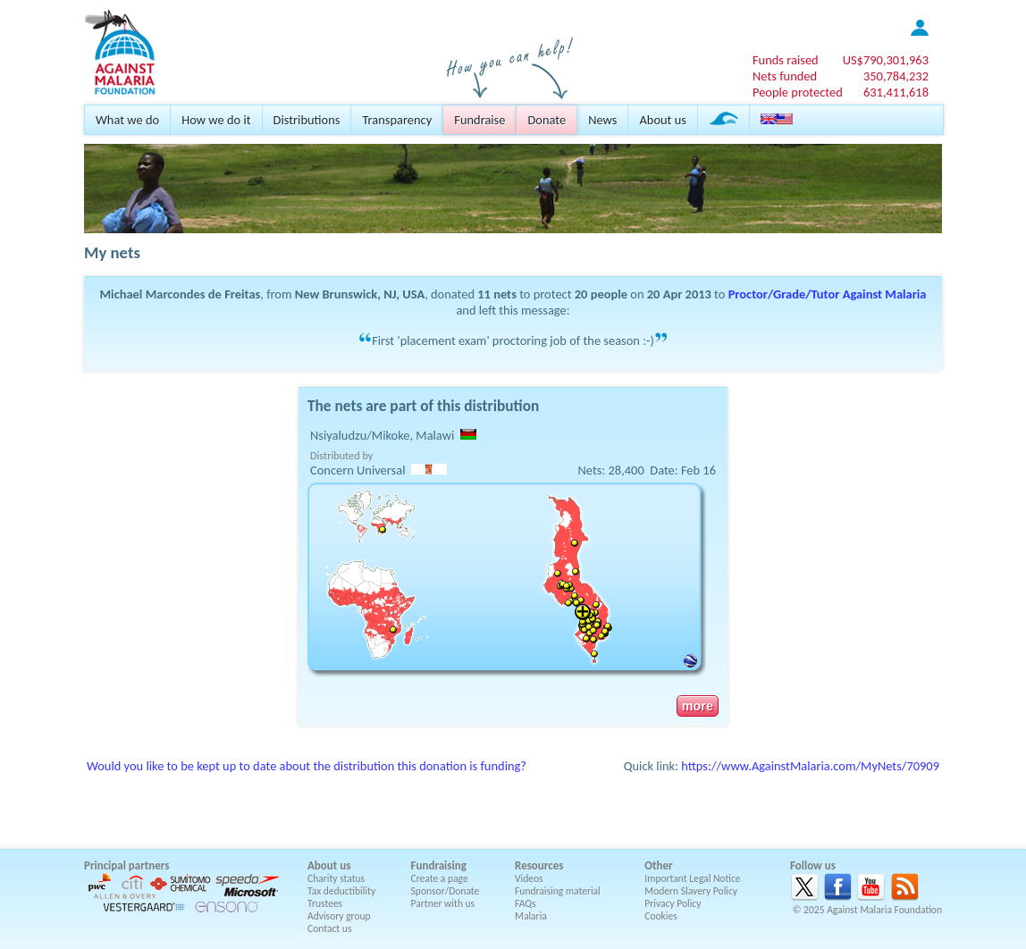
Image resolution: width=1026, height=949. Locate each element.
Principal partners (126, 865)
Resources (539, 865)
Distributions (307, 120)
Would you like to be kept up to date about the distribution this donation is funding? (306, 766)
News (602, 120)
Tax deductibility (341, 891)
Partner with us (443, 903)
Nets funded (785, 76)
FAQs (525, 903)
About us (662, 120)
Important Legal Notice (692, 878)
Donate (546, 120)
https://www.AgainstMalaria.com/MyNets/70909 (810, 766)
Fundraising (439, 865)
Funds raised (786, 60)
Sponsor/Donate (445, 891)
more (697, 706)
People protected (798, 92)
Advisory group (339, 916)
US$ (886, 60)
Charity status (336, 878)
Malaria (531, 916)
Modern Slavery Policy (690, 891)
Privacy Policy (672, 903)
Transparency (397, 120)
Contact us (329, 928)
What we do (127, 120)
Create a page (439, 878)
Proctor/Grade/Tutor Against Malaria (827, 294)
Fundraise (479, 120)
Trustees (324, 903)
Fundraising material (558, 891)
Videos (529, 878)
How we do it (215, 120)
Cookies (660, 916)
